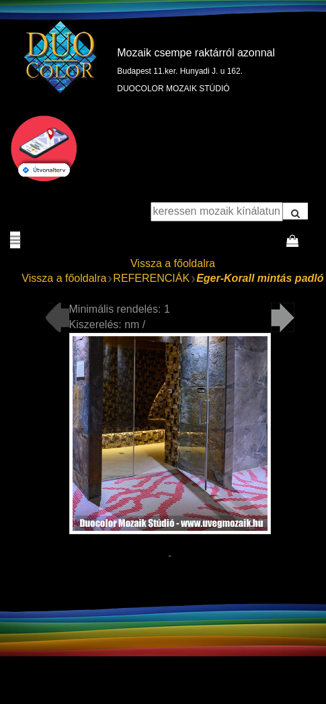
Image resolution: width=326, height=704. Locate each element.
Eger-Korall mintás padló (259, 278)
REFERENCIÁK (151, 278)
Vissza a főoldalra (172, 263)
